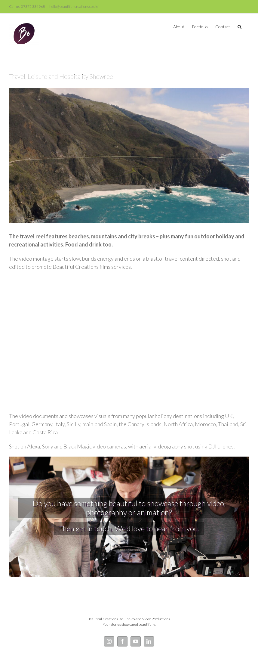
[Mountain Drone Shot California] (129, 155)
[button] (239, 26)
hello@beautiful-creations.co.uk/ (73, 6)
